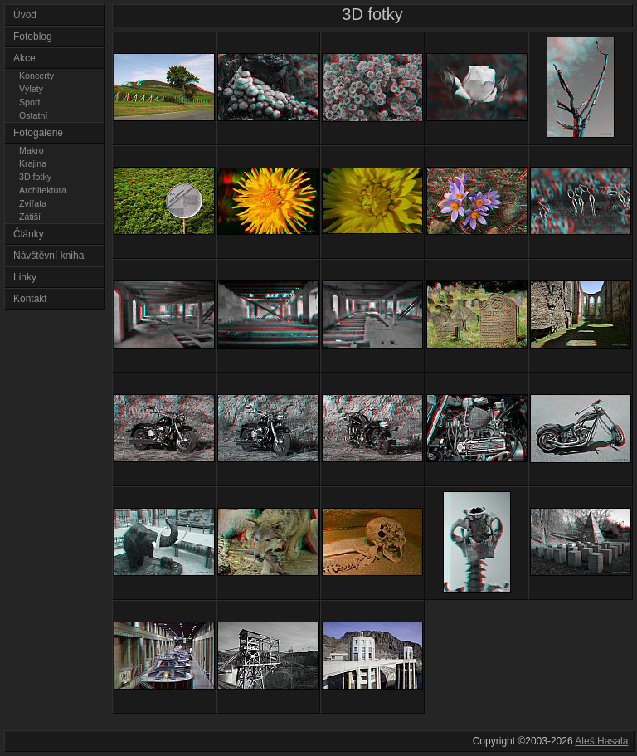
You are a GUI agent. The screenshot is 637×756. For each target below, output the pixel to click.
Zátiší (30, 217)
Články (28, 234)
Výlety (31, 89)
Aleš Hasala (601, 741)
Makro (31, 150)
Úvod (24, 15)
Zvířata (32, 203)
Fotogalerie (38, 133)
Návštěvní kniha (48, 255)
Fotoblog (32, 36)
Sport (29, 102)
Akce (24, 58)
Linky (24, 277)
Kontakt (30, 299)
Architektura (42, 190)
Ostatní (33, 115)
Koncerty (36, 75)
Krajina (32, 163)
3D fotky (35, 177)
